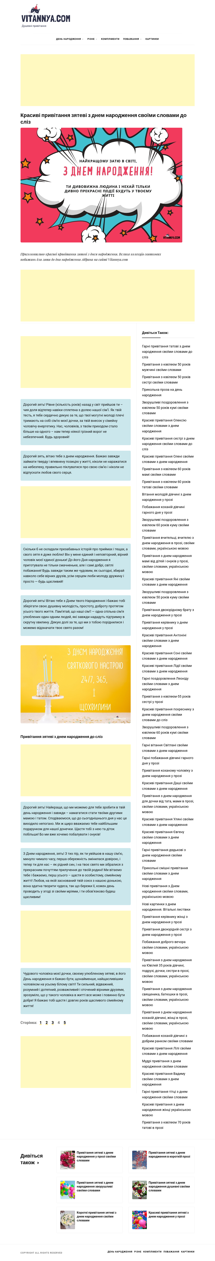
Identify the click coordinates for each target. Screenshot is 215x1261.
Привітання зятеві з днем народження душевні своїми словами (169, 1186)
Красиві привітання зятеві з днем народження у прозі (169, 1214)
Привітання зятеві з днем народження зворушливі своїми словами (95, 1186)
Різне (92, 39)
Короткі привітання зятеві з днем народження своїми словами (96, 1216)
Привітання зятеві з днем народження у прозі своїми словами (96, 1156)
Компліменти (110, 39)
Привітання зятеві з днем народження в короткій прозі (169, 1154)
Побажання (132, 39)
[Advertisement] (108, 80)
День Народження (70, 39)
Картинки (152, 39)
